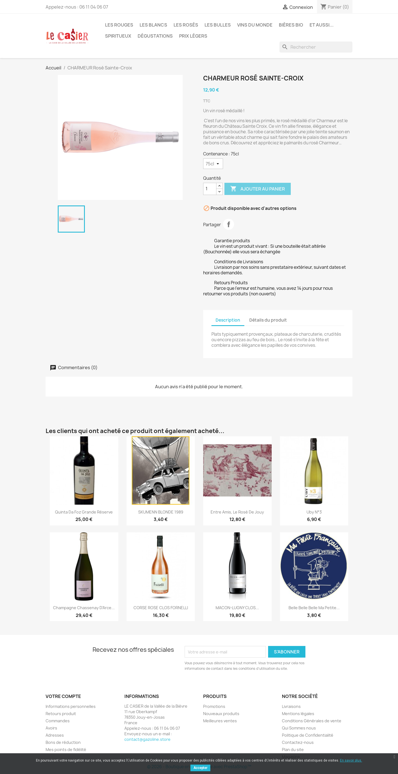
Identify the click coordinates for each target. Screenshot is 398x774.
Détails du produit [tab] (268, 320)
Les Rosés (186, 25)
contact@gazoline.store (147, 739)
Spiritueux (118, 36)
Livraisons (291, 706)
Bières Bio (291, 25)
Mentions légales (298, 713)
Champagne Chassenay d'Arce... (84, 607)
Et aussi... (322, 25)
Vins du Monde (255, 25)
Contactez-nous (298, 742)
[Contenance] (213, 163)
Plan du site (293, 749)
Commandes (58, 720)
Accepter (200, 768)
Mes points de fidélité (66, 749)
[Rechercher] (315, 47)
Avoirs (51, 728)
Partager (228, 224)
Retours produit (61, 713)
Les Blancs (153, 25)
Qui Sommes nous (299, 728)
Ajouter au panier (257, 188)
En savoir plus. (351, 760)
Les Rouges (119, 25)
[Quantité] (209, 189)
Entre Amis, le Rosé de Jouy (237, 512)
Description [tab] (228, 320)
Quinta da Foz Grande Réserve (84, 512)
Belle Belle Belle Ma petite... (314, 607)
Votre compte (63, 696)
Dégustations (155, 36)
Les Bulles (218, 25)
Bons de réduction (63, 742)
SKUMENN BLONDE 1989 (160, 512)
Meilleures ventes (220, 720)
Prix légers (193, 36)
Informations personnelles (71, 706)
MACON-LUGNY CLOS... (237, 607)
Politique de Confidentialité (307, 735)
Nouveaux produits (221, 713)
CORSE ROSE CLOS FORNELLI (160, 607)
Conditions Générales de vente (311, 720)
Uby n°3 (314, 512)
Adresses (55, 735)
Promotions (214, 706)
